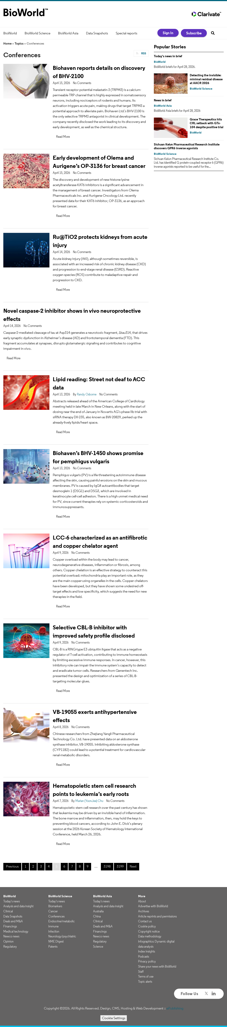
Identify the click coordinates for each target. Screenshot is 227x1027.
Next (133, 866)
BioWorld (10, 33)
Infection (53, 931)
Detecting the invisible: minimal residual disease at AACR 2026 (206, 79)
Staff (141, 972)
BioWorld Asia (68, 33)
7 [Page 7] (72, 866)
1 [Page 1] (25, 866)
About (142, 901)
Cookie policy (147, 926)
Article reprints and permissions (157, 916)
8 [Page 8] (80, 866)
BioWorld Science (37, 33)
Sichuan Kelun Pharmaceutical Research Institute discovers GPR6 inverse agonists (186, 146)
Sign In (168, 33)
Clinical (8, 911)
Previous (12, 866)
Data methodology (149, 936)
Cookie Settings (113, 1018)
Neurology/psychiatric (62, 936)
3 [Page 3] (41, 866)
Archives (143, 911)
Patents (52, 946)
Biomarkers (55, 906)
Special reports (126, 33)
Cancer (53, 911)
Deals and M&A (13, 921)
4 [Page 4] (49, 866)
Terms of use (145, 976)
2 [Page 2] (33, 866)
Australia (98, 911)
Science (98, 946)
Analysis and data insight (18, 906)
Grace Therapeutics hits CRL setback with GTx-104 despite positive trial (206, 123)
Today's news (11, 901)
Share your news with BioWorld (157, 966)
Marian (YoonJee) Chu (89, 801)
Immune (53, 926)
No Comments (82, 83)
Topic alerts (145, 982)
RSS (143, 53)
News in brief (163, 100)
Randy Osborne (86, 394)
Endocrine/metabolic (61, 921)
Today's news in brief (168, 56)
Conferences (56, 916)
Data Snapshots (97, 33)
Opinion (8, 941)
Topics (19, 43)
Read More (63, 137)
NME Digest (56, 941)
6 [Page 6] (64, 866)
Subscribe (194, 33)
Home (7, 43)
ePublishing (174, 1008)
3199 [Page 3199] (120, 866)
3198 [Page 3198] (107, 866)
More (141, 896)
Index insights (146, 951)
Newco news (11, 936)
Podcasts (143, 956)
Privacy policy (147, 961)
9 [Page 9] (87, 866)
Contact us (145, 921)
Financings (10, 926)
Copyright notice (149, 931)
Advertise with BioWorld (153, 906)
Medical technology (15, 931)
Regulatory (10, 946)
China (97, 916)
